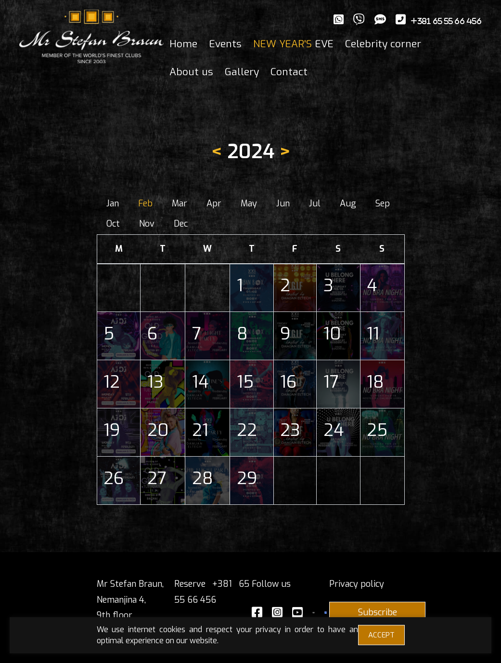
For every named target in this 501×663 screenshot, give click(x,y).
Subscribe (377, 612)
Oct (113, 224)
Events (225, 44)
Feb (145, 203)
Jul (315, 203)
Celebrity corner (383, 44)
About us (191, 72)
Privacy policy (356, 584)
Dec (181, 224)
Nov (146, 224)
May (249, 203)
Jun (283, 203)
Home (183, 44)
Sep (382, 203)
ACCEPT (381, 635)
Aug (348, 203)
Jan (112, 203)
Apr (213, 203)
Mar (179, 203)
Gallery (242, 72)
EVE (293, 44)
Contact (289, 72)
